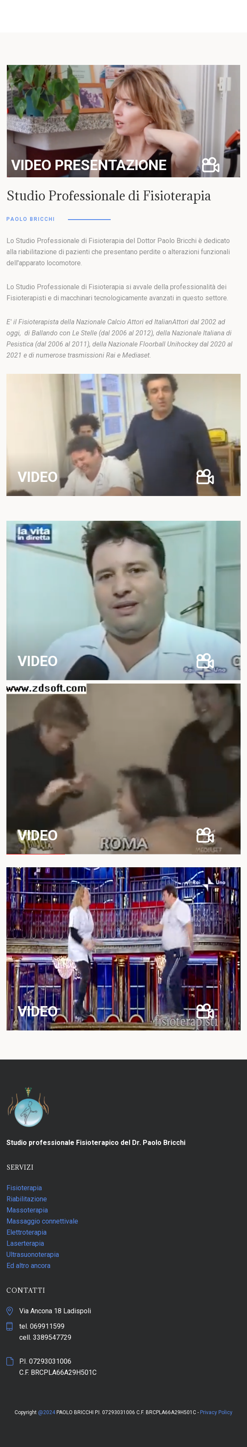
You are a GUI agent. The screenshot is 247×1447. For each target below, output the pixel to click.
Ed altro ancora (28, 1266)
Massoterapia (27, 1210)
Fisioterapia (24, 1188)
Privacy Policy (216, 1412)
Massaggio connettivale (42, 1221)
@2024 (46, 1412)
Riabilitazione (26, 1199)
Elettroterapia (26, 1232)
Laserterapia (25, 1243)
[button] (123, 121)
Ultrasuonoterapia (32, 1254)
